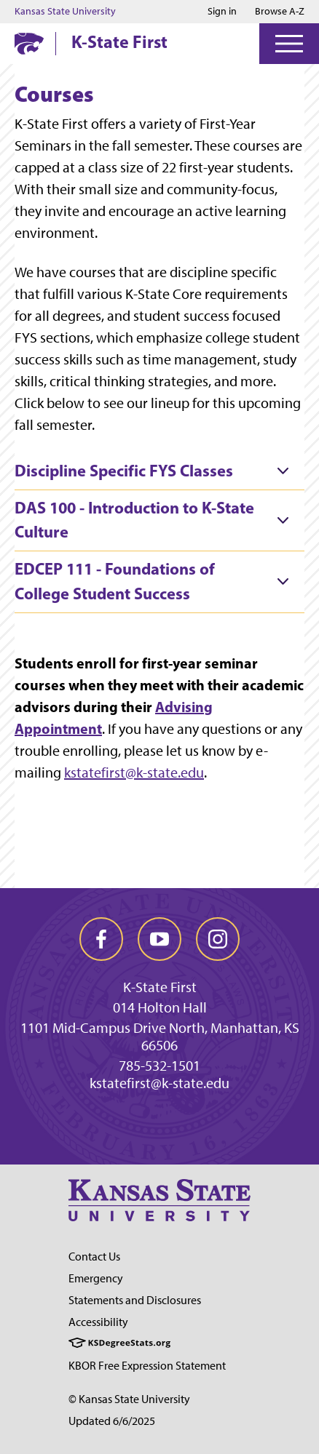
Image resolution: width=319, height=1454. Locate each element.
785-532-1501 (159, 1065)
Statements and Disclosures (134, 1300)
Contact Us (94, 1256)
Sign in (222, 11)
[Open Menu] (289, 43)
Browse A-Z (279, 11)
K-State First (119, 41)
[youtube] (159, 939)
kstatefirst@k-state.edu (134, 772)
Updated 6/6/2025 (111, 1421)
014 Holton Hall (160, 1007)
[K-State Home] (29, 43)
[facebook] (101, 939)
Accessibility (98, 1322)
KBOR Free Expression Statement (147, 1366)
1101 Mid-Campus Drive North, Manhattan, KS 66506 (159, 1036)
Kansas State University (65, 11)
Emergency (95, 1278)
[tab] (159, 471)
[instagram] (218, 939)
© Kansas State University (129, 1399)
